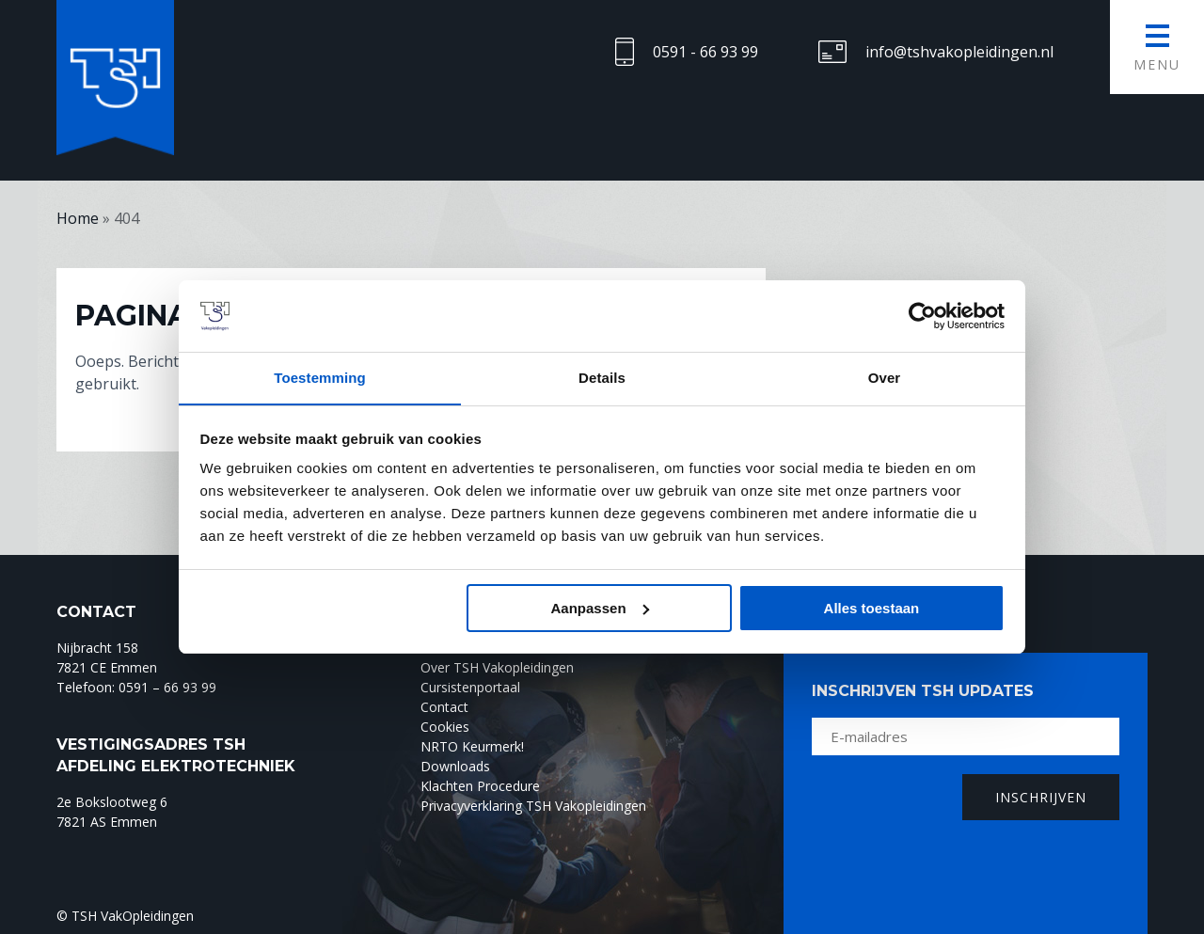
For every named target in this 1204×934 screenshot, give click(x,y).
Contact (444, 706)
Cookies (444, 726)
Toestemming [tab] (320, 378)
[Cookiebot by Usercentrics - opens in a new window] (922, 316)
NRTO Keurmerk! (472, 745)
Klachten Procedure (480, 785)
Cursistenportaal (470, 686)
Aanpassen (600, 608)
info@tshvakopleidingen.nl (959, 51)
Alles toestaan (872, 608)
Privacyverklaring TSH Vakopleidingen (533, 805)
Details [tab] (602, 378)
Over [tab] (884, 378)
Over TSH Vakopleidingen (497, 666)
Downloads (455, 765)
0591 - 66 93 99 (705, 51)
